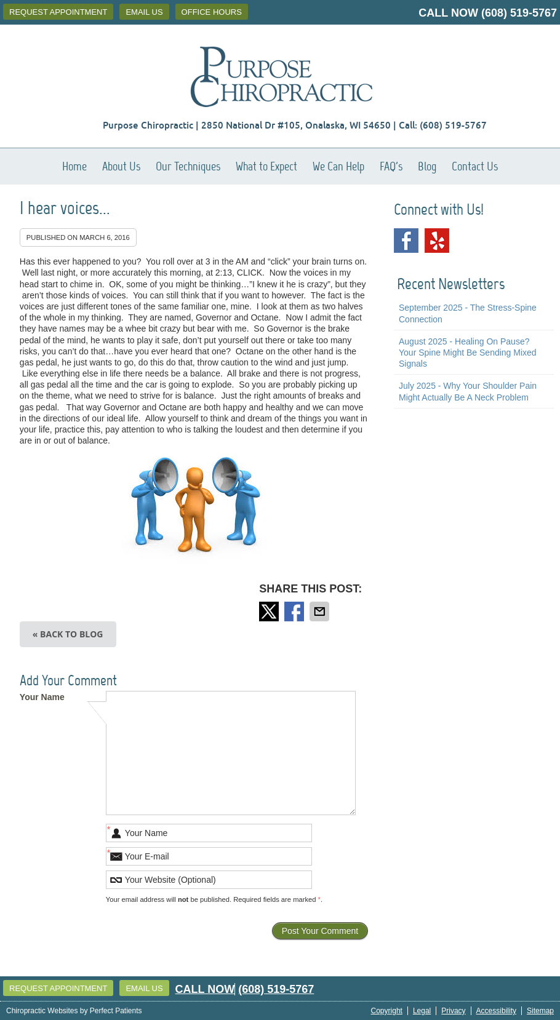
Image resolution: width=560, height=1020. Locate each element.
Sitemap (540, 1010)
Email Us (144, 12)
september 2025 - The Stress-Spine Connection (468, 313)
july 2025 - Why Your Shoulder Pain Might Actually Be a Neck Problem (468, 391)
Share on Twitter (270, 611)
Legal (422, 1010)
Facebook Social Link (406, 240)
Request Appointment (58, 12)
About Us (121, 166)
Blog (427, 166)
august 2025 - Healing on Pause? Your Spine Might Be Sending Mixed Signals (468, 353)
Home (74, 166)
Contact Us (475, 166)
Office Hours (212, 12)
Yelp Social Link (437, 240)
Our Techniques (188, 166)
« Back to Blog (68, 634)
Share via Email (321, 611)
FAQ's (391, 166)
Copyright (386, 1010)
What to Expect (266, 166)
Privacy (453, 1010)
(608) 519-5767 (519, 13)
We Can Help (338, 166)
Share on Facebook (295, 611)
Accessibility (496, 1010)
